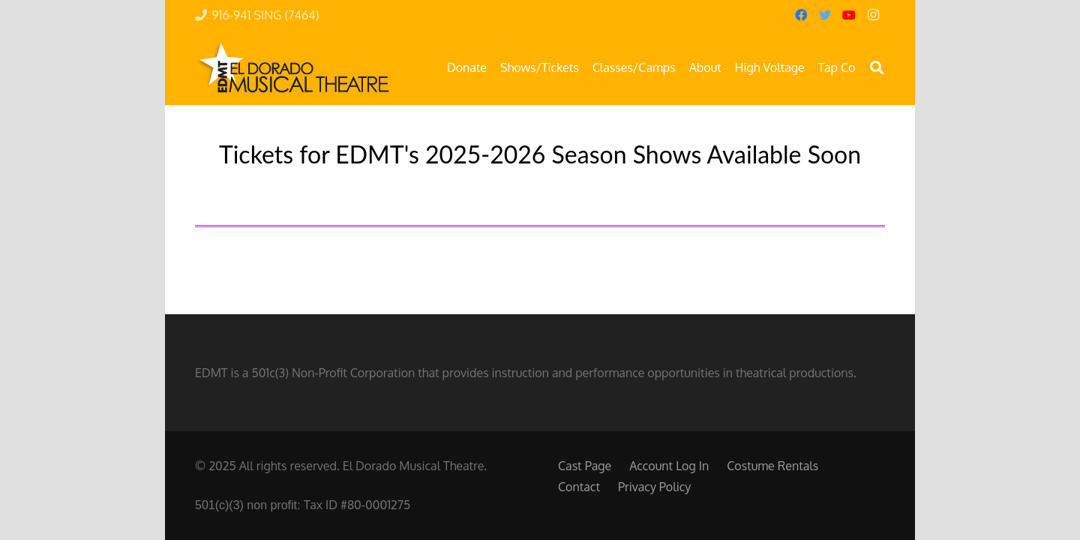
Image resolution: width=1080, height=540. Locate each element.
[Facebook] (801, 15)
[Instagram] (873, 15)
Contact (579, 486)
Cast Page (584, 465)
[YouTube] (849, 15)
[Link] (292, 67)
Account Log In (669, 465)
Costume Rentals (772, 465)
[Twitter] (825, 15)
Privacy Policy (654, 486)
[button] (877, 68)
